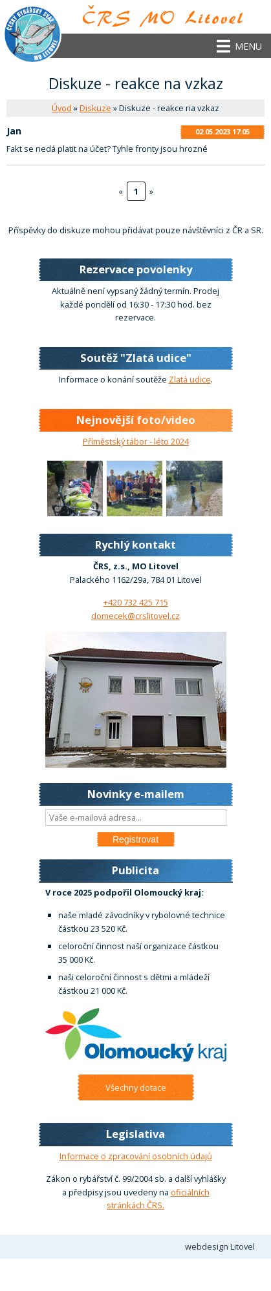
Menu (248, 46)
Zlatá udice (190, 379)
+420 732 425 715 (135, 602)
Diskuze (95, 108)
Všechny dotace (135, 1087)
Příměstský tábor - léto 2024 (136, 441)
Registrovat (135, 839)
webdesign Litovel (220, 1246)
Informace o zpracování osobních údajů (136, 1156)
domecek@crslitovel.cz (135, 616)
